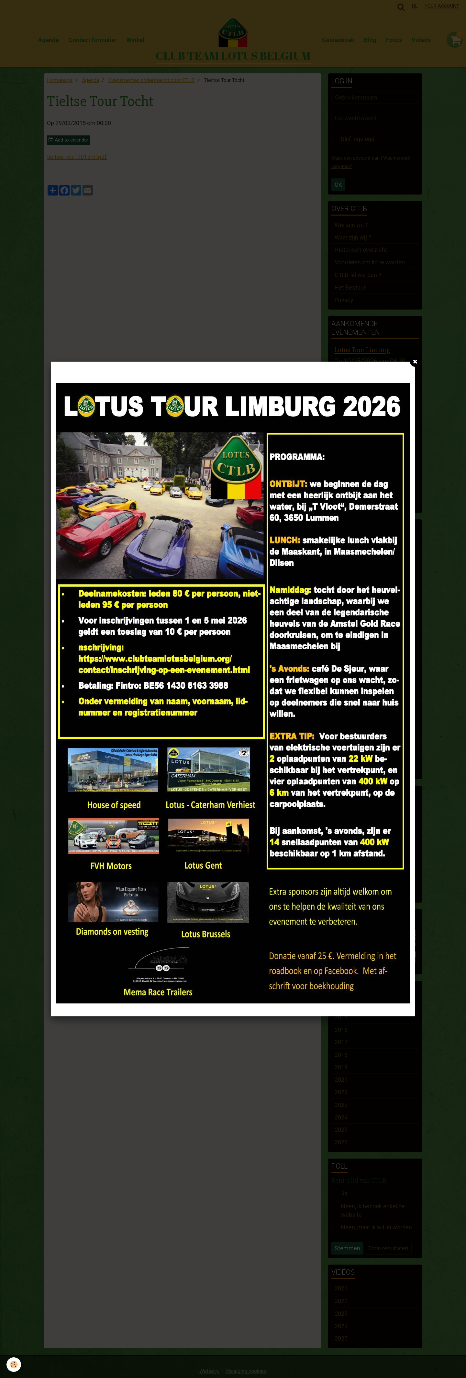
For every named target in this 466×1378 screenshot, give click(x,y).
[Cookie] (13, 1364)
